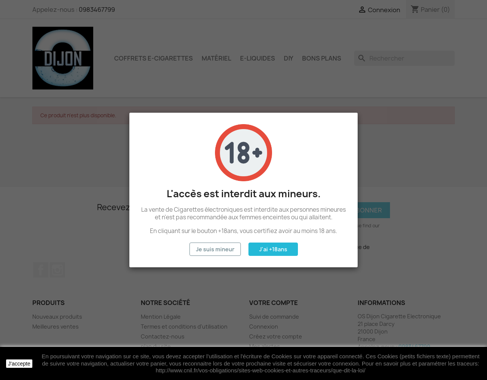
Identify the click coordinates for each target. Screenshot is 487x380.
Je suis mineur (215, 249)
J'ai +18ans (273, 249)
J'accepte (19, 364)
